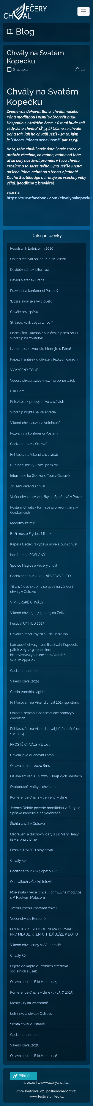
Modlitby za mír (22, 523)
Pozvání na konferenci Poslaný (34, 291)
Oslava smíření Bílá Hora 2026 (33, 1056)
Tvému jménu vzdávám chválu (34, 908)
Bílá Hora (17, 391)
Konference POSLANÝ (28, 555)
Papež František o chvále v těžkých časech (44, 359)
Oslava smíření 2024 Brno (30, 766)
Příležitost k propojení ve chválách (37, 402)
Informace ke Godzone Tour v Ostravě (40, 476)
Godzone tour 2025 (25, 1035)
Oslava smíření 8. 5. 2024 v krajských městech (46, 776)
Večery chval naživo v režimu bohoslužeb (42, 380)
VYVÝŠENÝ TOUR (24, 370)
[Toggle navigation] (83, 11)
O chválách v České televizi (31, 882)
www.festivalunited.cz (46, 1096)
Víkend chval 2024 (24, 681)
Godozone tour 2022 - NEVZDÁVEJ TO (40, 576)
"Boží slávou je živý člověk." (31, 301)
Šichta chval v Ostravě (27, 824)
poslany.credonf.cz (61, 1091)
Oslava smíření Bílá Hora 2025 (33, 982)
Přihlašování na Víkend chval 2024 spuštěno (44, 702)
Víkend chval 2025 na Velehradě (35, 945)
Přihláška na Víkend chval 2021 (34, 454)
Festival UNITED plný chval (31, 850)
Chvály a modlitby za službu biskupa (39, 634)
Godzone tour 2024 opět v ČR (33, 871)
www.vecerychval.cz (53, 1083)
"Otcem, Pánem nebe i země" (36, 140)
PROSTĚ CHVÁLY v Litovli (30, 744)
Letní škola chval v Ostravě (31, 1013)
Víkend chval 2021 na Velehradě (35, 423)
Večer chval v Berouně (28, 919)
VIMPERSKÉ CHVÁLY (26, 602)
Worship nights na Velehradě (33, 412)
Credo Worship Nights (27, 692)
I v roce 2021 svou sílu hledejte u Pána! (40, 349)
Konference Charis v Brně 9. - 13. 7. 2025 (41, 992)
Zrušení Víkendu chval (27, 486)
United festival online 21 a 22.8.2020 (38, 259)
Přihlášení (26, 1076)
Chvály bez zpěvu (24, 312)
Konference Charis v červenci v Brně (38, 797)
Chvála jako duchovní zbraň (32, 755)
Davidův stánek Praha (27, 280)
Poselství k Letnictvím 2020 (31, 248)
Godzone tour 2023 (25, 671)
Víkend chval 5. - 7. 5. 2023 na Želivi (37, 613)
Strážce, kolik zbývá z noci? (31, 322)
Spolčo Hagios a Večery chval (33, 565)
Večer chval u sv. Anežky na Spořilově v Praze (46, 497)
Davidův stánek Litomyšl (29, 270)
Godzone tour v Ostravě (28, 444)
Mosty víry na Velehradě (29, 1003)
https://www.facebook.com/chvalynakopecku (49, 198)
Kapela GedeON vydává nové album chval (43, 544)
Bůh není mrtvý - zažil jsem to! (34, 465)
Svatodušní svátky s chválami (33, 787)
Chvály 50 (18, 861)
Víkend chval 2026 (24, 1045)
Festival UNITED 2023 (27, 623)
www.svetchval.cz (30, 1091)
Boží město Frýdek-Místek (30, 534)
